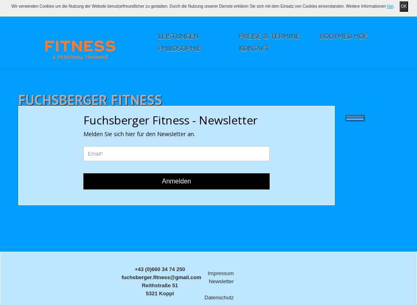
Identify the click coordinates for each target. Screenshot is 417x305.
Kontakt (254, 48)
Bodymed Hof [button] (344, 36)
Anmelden (176, 181)
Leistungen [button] (178, 36)
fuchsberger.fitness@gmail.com (161, 277)
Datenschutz (219, 297)
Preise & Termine (269, 36)
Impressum (221, 273)
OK (403, 6)
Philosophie (179, 48)
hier (390, 6)
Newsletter (221, 281)
